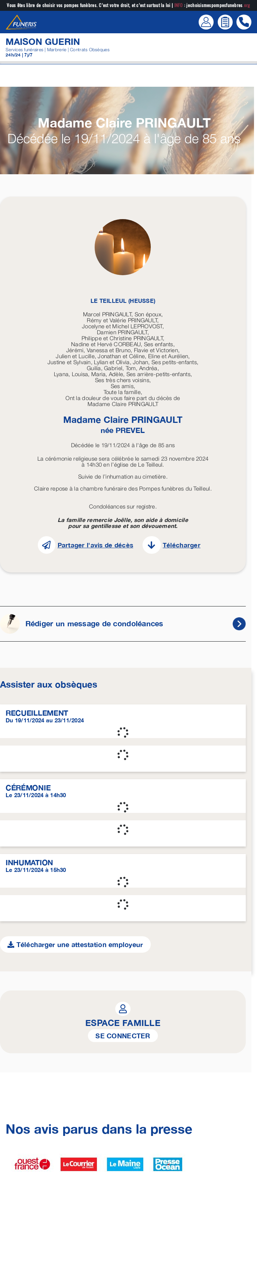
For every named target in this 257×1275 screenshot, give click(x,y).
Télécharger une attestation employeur (75, 944)
